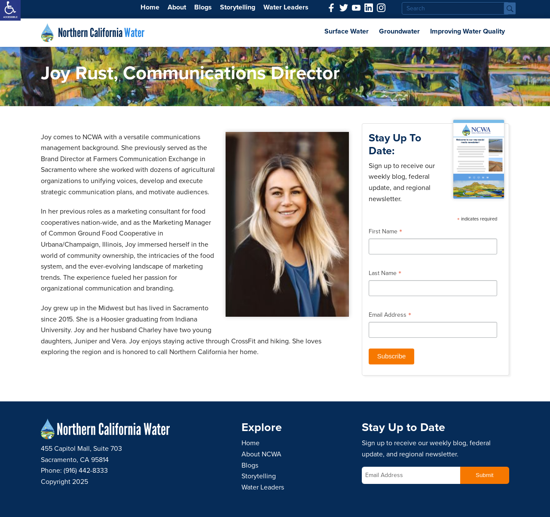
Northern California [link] (101, 32)
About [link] (177, 7)
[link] (10, 10)
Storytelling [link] (237, 7)
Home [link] (150, 7)
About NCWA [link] (261, 454)
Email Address (390, 316)
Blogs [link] (203, 7)
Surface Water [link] (346, 31)
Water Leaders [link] (286, 7)
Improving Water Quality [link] (467, 31)
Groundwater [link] (399, 31)
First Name (385, 232)
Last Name (385, 274)
